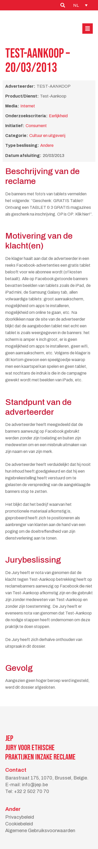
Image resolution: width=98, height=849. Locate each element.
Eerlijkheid (58, 116)
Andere (47, 145)
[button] (87, 28)
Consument (36, 125)
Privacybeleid (19, 817)
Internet (27, 106)
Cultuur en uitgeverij (47, 135)
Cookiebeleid (19, 823)
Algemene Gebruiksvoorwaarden (40, 830)
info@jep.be (35, 784)
